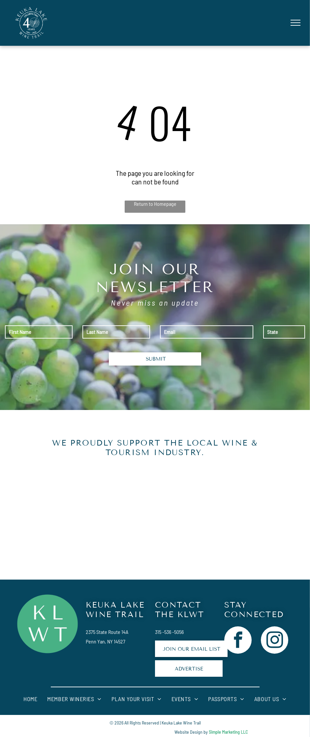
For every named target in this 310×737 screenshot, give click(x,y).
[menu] (295, 22)
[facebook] (238, 640)
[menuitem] (30, 699)
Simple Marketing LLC (228, 732)
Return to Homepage (155, 204)
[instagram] (274, 640)
